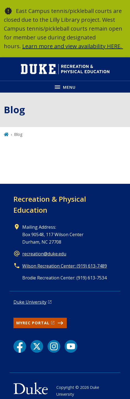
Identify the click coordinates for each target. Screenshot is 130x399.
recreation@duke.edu (44, 254)
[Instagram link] (54, 346)
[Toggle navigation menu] (65, 87)
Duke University (29, 302)
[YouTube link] (71, 346)
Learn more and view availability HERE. (72, 46)
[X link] (37, 346)
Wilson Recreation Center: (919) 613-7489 (64, 266)
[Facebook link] (19, 346)
